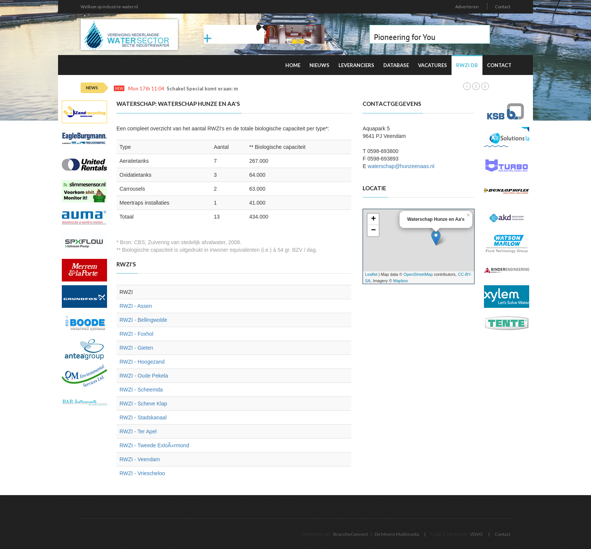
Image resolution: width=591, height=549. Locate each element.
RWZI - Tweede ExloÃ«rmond (154, 445)
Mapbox (400, 280)
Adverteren (467, 6)
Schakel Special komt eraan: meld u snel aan (218, 89)
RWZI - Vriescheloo (142, 473)
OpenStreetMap (418, 274)
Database (396, 65)
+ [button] (373, 219)
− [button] (373, 230)
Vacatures (432, 65)
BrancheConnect (350, 534)
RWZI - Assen (135, 306)
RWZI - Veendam (139, 459)
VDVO (476, 534)
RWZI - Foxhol (136, 334)
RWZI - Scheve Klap (143, 404)
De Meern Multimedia (397, 534)
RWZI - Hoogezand (142, 362)
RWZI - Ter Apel (137, 431)
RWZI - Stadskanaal (143, 417)
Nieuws (319, 65)
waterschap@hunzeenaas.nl (401, 166)
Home (292, 65)
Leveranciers (356, 65)
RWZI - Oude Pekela (143, 376)
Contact (502, 6)
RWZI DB (467, 65)
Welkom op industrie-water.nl (109, 6)
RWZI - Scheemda (141, 390)
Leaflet (371, 274)
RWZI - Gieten (136, 348)
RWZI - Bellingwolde (143, 320)
